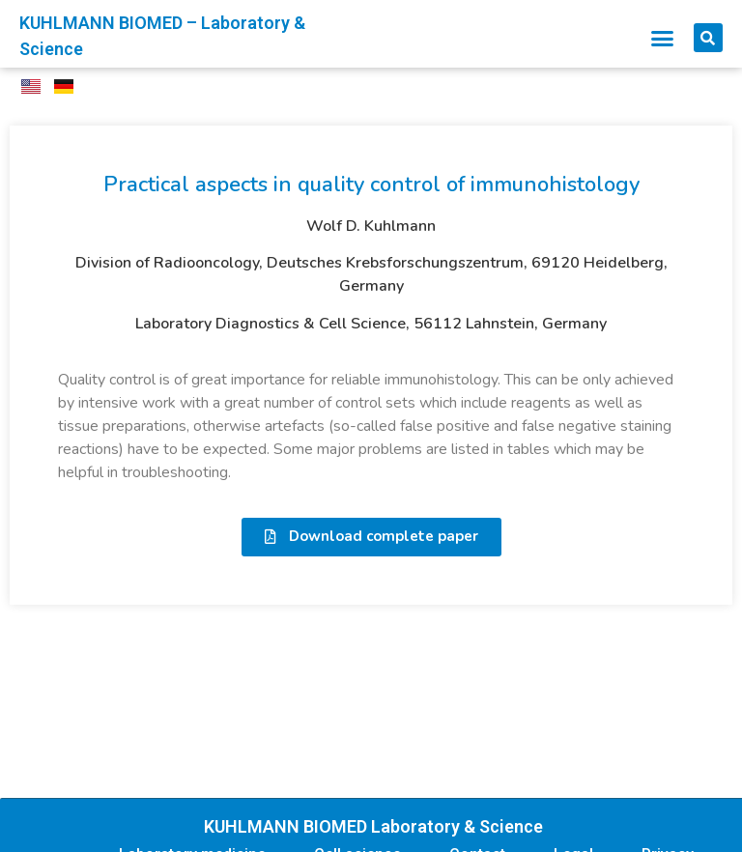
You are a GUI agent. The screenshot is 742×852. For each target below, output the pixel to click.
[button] (662, 37)
